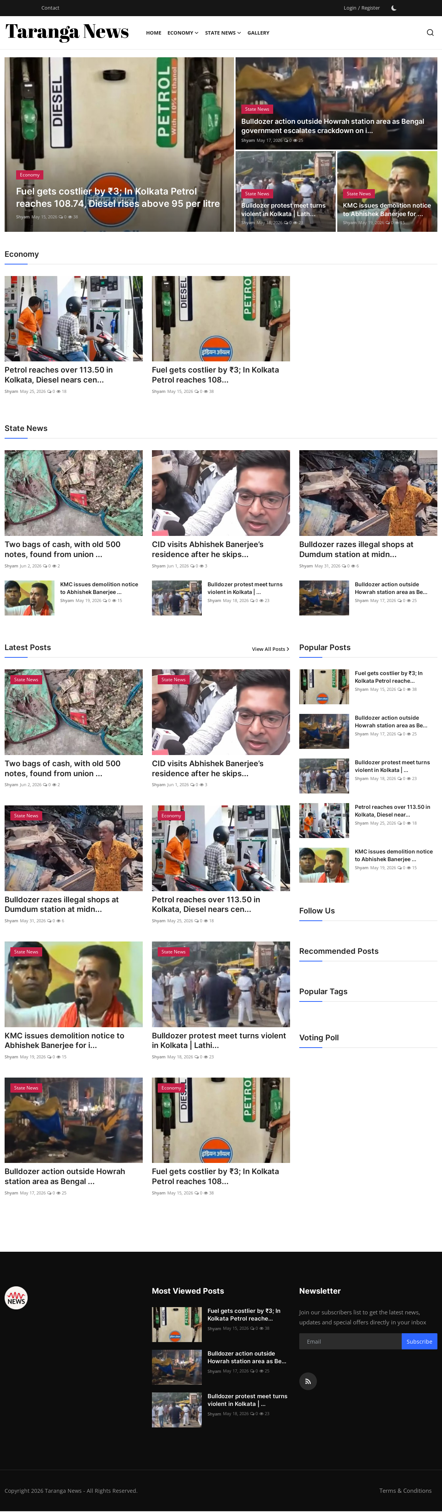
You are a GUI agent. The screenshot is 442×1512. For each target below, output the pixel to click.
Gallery (258, 32)
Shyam (23, 217)
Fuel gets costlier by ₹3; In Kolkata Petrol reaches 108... (215, 375)
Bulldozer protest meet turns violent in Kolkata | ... (245, 588)
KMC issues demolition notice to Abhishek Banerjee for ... (387, 209)
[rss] (308, 1382)
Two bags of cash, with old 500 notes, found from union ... (62, 550)
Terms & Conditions (405, 1491)
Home (154, 32)
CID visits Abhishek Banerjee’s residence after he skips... (208, 550)
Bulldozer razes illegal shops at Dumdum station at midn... (356, 550)
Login (350, 7)
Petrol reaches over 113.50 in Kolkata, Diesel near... (392, 811)
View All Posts (271, 649)
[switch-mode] (394, 8)
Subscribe (419, 1342)
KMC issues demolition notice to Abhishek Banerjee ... (99, 588)
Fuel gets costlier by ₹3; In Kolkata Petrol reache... (389, 677)
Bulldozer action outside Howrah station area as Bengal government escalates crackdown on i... (332, 126)
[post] (119, 144)
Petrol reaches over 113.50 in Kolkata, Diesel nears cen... (59, 375)
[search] (430, 32)
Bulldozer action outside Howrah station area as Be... (391, 588)
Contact (50, 7)
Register (370, 7)
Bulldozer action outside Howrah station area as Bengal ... (65, 1178)
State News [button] (223, 33)
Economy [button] (183, 33)
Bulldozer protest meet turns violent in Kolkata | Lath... (283, 209)
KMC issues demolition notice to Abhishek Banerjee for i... (64, 1041)
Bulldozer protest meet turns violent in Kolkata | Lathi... (219, 1041)
